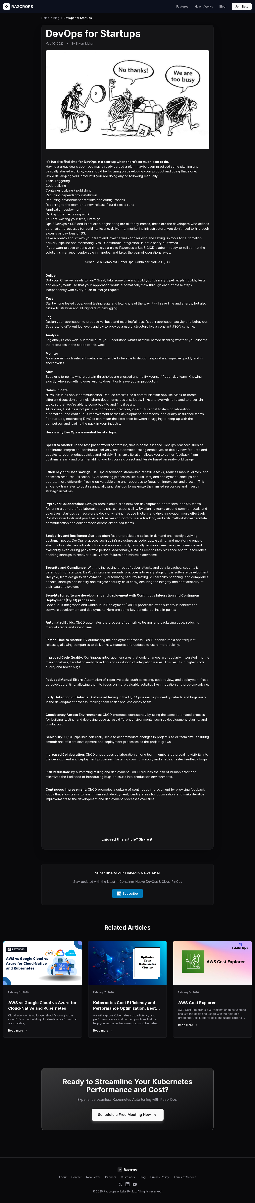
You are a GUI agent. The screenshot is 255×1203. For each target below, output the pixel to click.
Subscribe (127, 893)
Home (45, 17)
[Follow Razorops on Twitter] (120, 1184)
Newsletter (93, 1177)
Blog (222, 6)
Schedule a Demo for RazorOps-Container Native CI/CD (127, 262)
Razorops (126, 248)
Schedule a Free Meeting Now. (127, 1114)
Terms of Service (185, 1177)
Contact (76, 1177)
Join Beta (241, 6)
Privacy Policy (159, 1177)
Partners (110, 1177)
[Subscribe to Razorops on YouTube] (135, 1184)
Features (182, 6)
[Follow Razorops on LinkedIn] (127, 1184)
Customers (128, 1177)
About (63, 1177)
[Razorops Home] (18, 6)
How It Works (204, 6)
